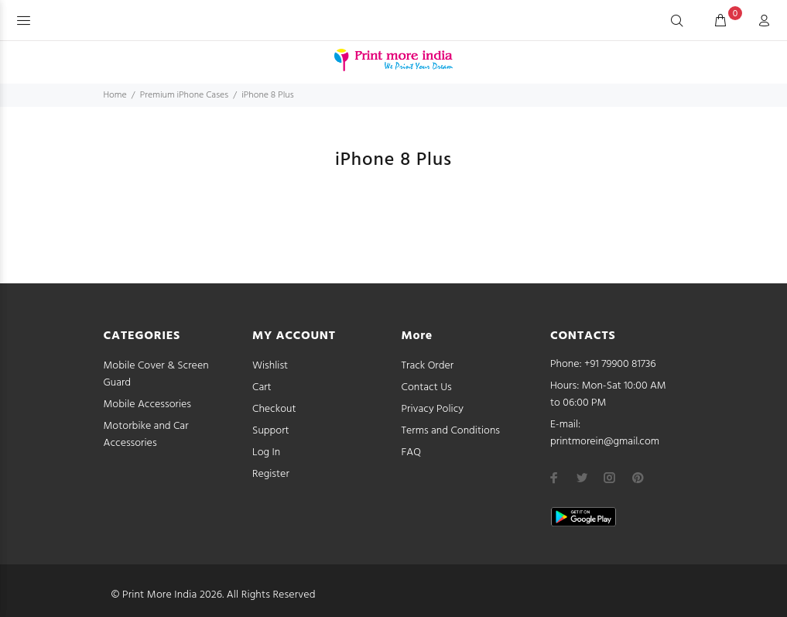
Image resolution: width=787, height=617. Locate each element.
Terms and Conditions (451, 431)
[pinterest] (638, 478)
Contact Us (427, 387)
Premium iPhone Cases (184, 95)
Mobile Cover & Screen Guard (156, 374)
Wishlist (270, 366)
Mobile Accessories (147, 404)
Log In (266, 452)
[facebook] (554, 478)
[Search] (677, 22)
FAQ (412, 452)
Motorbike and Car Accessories (146, 434)
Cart (262, 387)
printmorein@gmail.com (604, 442)
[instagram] (610, 478)
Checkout (274, 409)
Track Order (428, 366)
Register (270, 474)
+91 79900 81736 (620, 364)
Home (115, 95)
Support (270, 431)
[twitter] (582, 478)
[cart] (720, 22)
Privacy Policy (433, 409)
